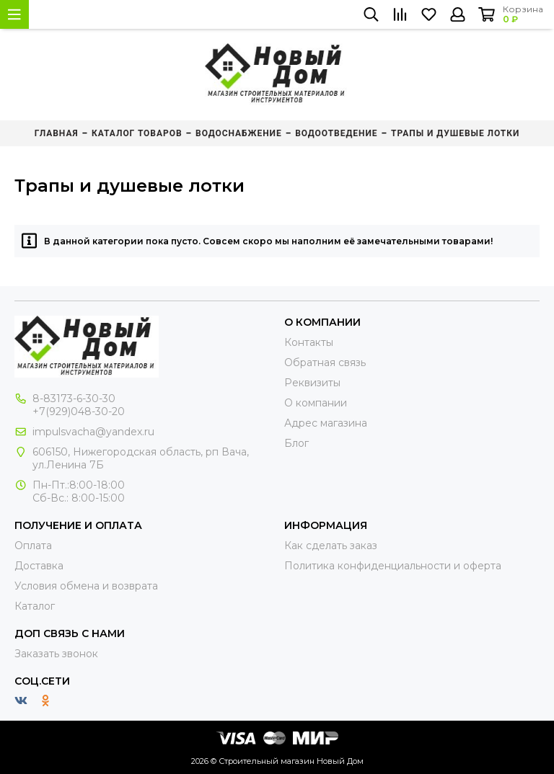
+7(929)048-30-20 (78, 411)
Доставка (38, 565)
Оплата (33, 545)
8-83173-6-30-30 (73, 398)
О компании (315, 402)
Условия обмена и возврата (86, 585)
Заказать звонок (56, 653)
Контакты (308, 342)
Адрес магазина (325, 423)
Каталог (34, 606)
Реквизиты (312, 382)
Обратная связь (325, 362)
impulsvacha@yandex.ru (93, 431)
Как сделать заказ (330, 545)
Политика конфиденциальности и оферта (392, 565)
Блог (296, 443)
